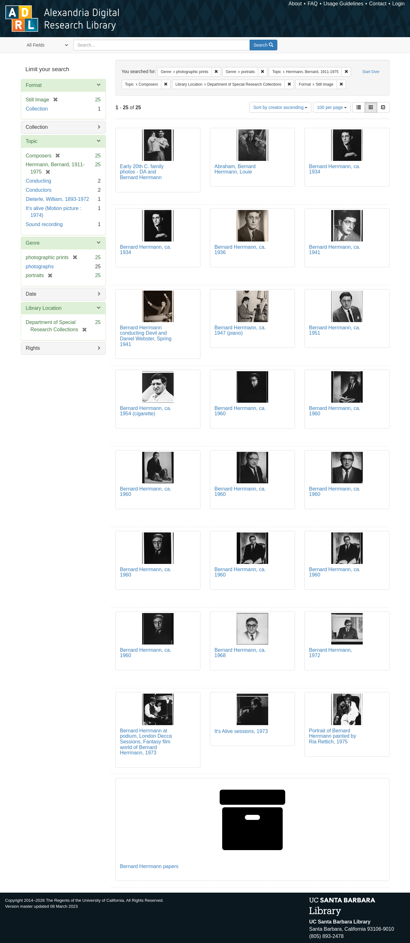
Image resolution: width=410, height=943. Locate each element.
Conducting (38, 181)
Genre (33, 243)
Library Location (44, 308)
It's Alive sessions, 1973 (241, 731)
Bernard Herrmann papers (149, 866)
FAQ (313, 3)
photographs (40, 266)
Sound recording (44, 224)
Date (31, 294)
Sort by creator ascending (280, 107)
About (295, 3)
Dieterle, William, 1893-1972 (57, 199)
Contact (377, 3)
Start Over (371, 72)
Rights (33, 348)
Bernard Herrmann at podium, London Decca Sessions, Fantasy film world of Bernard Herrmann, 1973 (146, 741)
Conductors (39, 190)
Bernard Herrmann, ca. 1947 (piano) (240, 330)
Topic (32, 141)
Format (34, 85)
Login (398, 3)
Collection (37, 108)
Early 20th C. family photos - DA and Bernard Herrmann (142, 172)
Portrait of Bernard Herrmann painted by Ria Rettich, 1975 (332, 736)
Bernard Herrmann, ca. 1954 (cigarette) (145, 411)
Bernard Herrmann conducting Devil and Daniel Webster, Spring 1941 (145, 336)
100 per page (332, 107)
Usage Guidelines (343, 3)
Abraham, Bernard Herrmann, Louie (235, 169)
